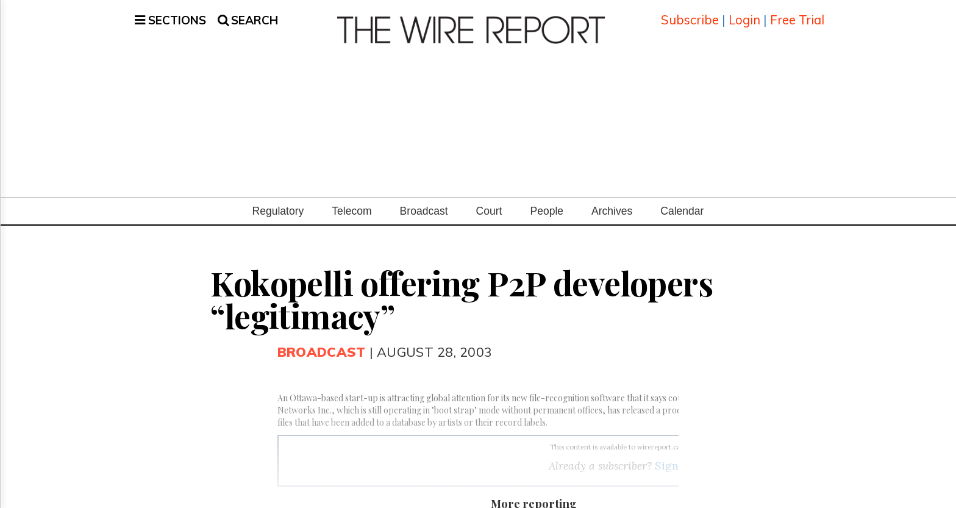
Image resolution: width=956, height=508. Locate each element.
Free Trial (797, 15)
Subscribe (690, 15)
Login (744, 15)
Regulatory (278, 202)
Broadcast (424, 202)
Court (489, 202)
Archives (611, 202)
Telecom (351, 202)
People (546, 202)
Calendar (682, 202)
